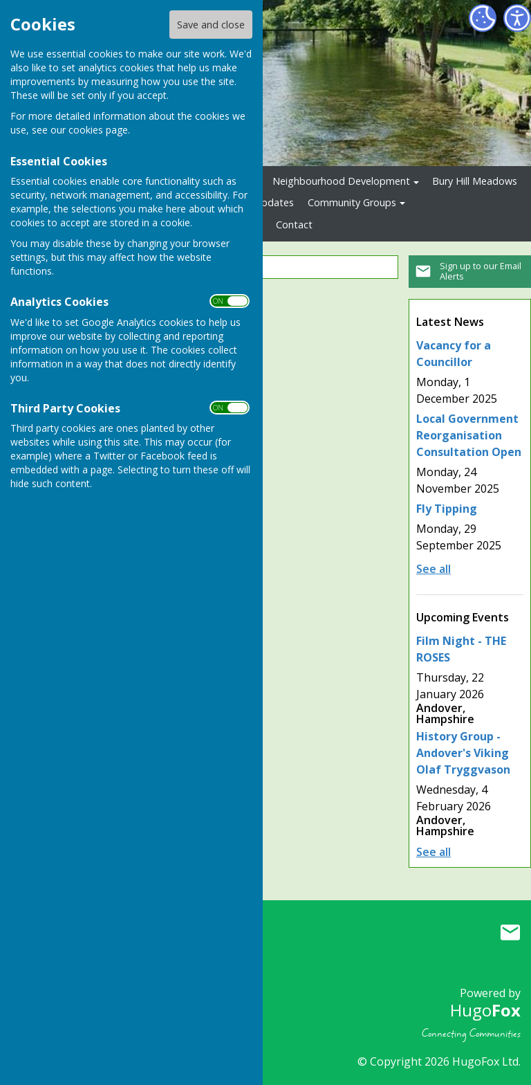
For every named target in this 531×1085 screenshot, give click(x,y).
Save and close (211, 24)
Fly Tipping (446, 508)
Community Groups (352, 202)
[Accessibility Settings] (517, 18)
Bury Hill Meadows (474, 181)
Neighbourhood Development (341, 181)
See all (433, 568)
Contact (294, 224)
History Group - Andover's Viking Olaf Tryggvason (463, 753)
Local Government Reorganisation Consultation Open (468, 435)
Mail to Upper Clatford (510, 932)
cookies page (98, 129)
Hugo (485, 1010)
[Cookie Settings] (482, 18)
